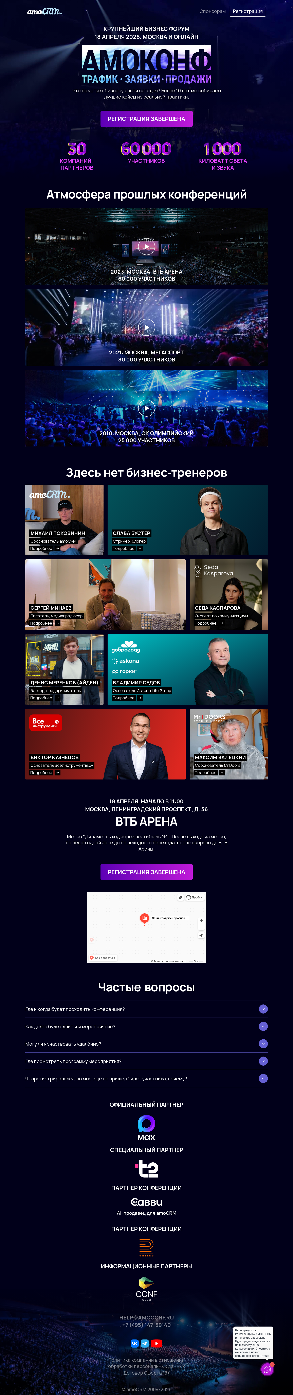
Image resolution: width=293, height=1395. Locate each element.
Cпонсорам (213, 11)
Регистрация (248, 11)
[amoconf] (44, 11)
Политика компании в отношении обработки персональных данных (146, 1363)
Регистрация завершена (146, 872)
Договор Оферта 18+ (146, 1373)
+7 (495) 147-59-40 (146, 1325)
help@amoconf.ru (146, 1317)
